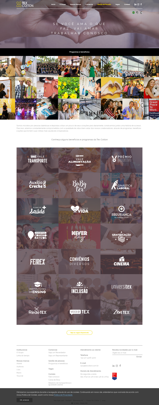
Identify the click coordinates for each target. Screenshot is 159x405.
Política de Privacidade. (63, 395)
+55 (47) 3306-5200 (88, 358)
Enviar (139, 357)
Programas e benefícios (79, 52)
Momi (19, 373)
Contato (127, 4)
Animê (19, 363)
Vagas (117, 4)
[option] (79, 24)
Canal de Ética (54, 380)
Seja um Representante (57, 356)
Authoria (20, 367)
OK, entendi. (24, 400)
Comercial (89, 4)
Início (53, 4)
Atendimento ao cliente (90, 350)
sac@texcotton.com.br (89, 366)
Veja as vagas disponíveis (79, 333)
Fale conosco (53, 377)
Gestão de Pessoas (104, 4)
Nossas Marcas (75, 4)
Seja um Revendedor (57, 352)
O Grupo (63, 4)
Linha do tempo (23, 356)
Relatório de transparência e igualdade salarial (59, 384)
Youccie (20, 376)
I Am (18, 370)
